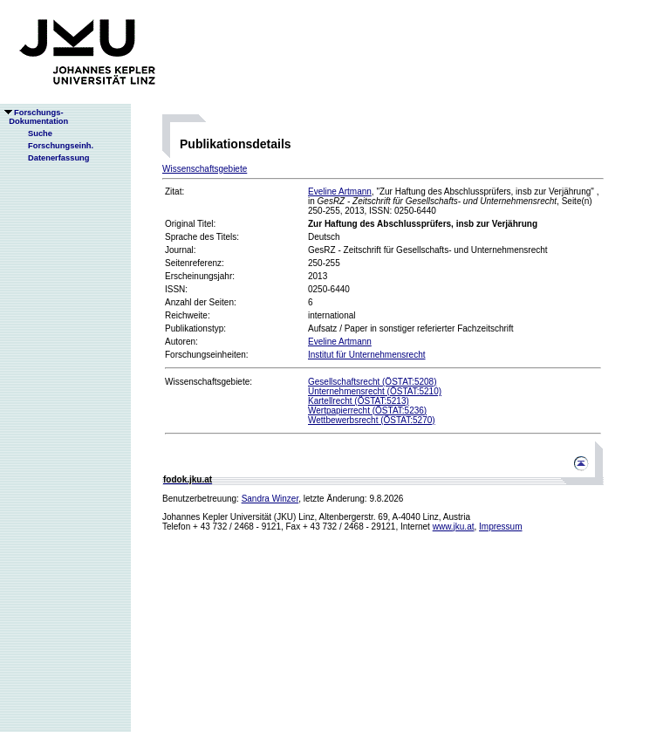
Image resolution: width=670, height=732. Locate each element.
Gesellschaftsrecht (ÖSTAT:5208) (372, 382)
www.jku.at (454, 526)
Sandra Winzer (270, 498)
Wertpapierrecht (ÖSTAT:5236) (367, 410)
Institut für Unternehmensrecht (367, 354)
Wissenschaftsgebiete (204, 169)
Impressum (500, 526)
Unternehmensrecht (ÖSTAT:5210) (374, 391)
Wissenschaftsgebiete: (208, 382)
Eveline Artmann (340, 191)
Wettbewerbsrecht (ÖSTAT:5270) (371, 420)
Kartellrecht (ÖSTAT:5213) (358, 401)
